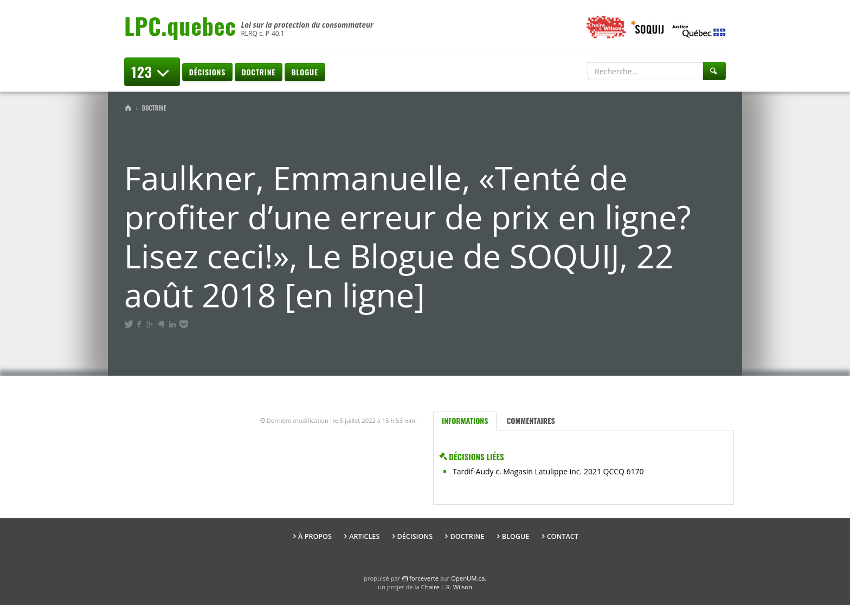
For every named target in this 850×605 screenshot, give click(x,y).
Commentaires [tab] (530, 420)
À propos (315, 536)
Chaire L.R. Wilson (446, 587)
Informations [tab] (465, 420)
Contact (562, 536)
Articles (364, 536)
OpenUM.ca (468, 578)
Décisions (207, 72)
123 (152, 71)
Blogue (305, 72)
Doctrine (258, 72)
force (424, 578)
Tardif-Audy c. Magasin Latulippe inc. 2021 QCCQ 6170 (548, 471)
